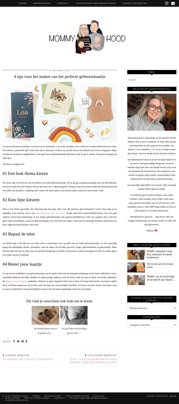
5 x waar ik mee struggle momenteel (28, 357)
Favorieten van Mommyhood (96, 3)
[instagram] (167, 3)
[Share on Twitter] (18, 341)
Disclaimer (12, 398)
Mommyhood (42, 3)
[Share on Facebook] (14, 341)
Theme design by (161, 396)
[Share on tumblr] (27, 341)
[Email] (173, 3)
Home (23, 3)
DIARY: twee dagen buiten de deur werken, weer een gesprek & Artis (88, 359)
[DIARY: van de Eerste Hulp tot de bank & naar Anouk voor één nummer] (136, 280)
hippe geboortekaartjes (16, 281)
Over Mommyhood (77, 396)
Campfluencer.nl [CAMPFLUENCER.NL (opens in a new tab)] (135, 3)
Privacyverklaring (37, 398)
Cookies (99, 396)
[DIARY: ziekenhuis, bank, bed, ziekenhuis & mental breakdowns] (136, 255)
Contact (63, 3)
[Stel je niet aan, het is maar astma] (136, 267)
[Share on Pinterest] (23, 341)
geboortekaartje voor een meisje (51, 213)
